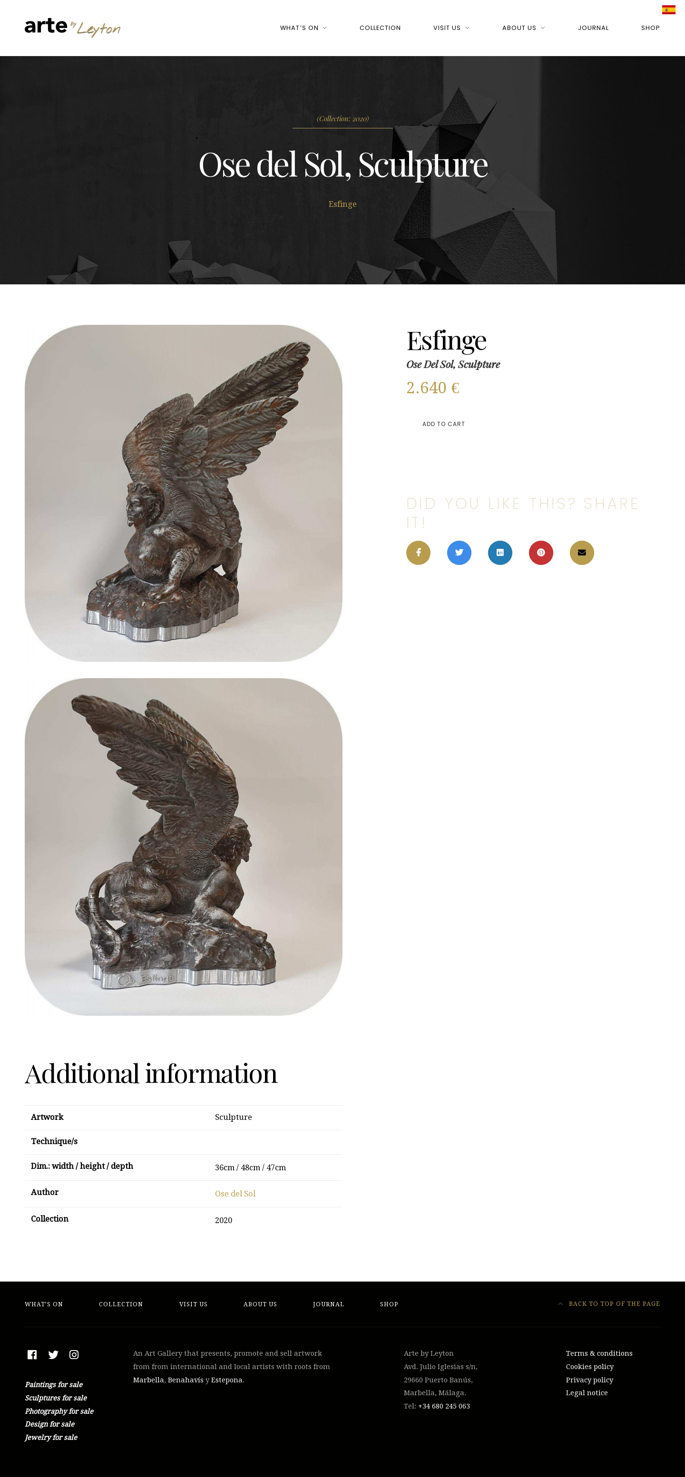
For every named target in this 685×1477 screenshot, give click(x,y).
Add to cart (443, 424)
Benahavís (186, 1380)
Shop (650, 28)
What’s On (299, 28)
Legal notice (587, 1393)
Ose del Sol (235, 1193)
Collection (380, 28)
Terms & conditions (599, 1353)
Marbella (148, 1380)
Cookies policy (590, 1366)
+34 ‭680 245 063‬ (444, 1406)
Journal (593, 28)
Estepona (227, 1380)
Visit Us (447, 28)
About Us (519, 28)
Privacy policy (589, 1380)
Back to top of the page (609, 1303)
